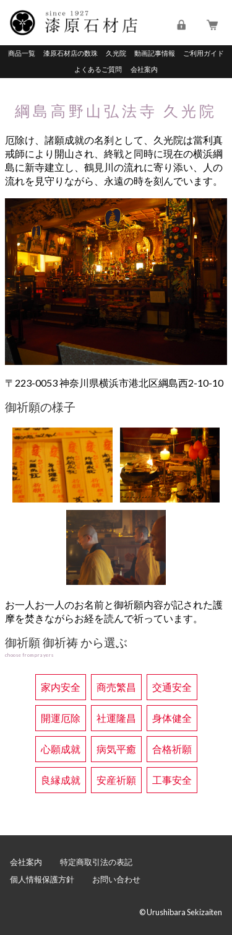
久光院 (116, 53)
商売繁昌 (116, 687)
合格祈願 (172, 749)
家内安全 (60, 687)
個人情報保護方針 (42, 879)
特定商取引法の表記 (96, 862)
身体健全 (172, 718)
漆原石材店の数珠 (70, 53)
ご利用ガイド (203, 53)
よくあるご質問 (98, 69)
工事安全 (172, 780)
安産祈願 (116, 780)
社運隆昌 (116, 718)
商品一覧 (21, 53)
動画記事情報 (154, 53)
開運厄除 (60, 718)
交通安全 (172, 687)
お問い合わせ (116, 879)
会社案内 (144, 69)
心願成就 (60, 749)
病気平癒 (116, 749)
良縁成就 (60, 780)
